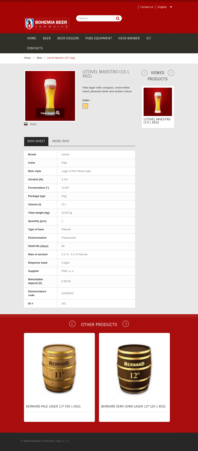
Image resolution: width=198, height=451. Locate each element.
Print (33, 124)
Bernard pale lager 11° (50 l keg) (53, 406)
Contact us (146, 7)
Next (125, 323)
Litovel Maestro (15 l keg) (157, 121)
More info (60, 141)
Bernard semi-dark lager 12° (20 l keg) (133, 406)
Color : (87, 100)
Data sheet (36, 141)
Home (27, 57)
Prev (72, 323)
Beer (39, 57)
